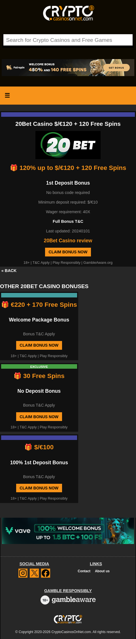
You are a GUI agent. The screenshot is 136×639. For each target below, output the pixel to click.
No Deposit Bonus (39, 391)
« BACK (9, 270)
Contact (84, 571)
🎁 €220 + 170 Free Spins (39, 304)
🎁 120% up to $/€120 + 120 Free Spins (68, 167)
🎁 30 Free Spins (39, 375)
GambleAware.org (97, 262)
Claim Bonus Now (68, 252)
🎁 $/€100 (39, 447)
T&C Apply (41, 262)
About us (102, 571)
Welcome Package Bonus (39, 320)
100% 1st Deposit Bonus (39, 462)
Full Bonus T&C (68, 221)
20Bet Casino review (68, 240)
